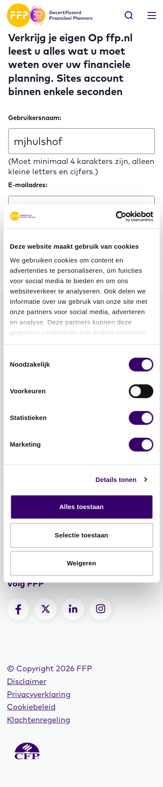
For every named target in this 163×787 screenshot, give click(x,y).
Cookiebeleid (31, 707)
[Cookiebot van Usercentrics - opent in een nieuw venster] (116, 216)
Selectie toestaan (81, 535)
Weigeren (81, 563)
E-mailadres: (27, 185)
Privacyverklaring (39, 694)
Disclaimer (26, 681)
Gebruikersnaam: (34, 118)
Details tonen (115, 479)
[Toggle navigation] (152, 15)
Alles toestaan (81, 506)
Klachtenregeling (38, 720)
